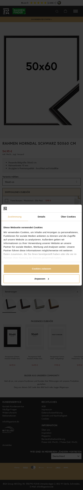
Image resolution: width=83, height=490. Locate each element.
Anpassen (41, 278)
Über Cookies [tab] (68, 216)
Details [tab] (41, 216)
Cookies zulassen (41, 268)
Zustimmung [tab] (15, 216)
